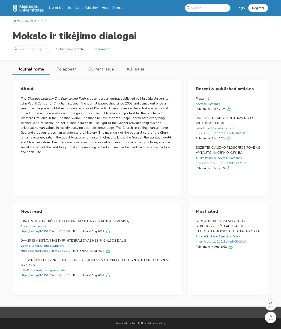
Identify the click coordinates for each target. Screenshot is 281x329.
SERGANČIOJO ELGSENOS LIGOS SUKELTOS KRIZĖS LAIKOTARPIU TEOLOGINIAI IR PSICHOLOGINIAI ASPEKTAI (95, 262)
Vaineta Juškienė (223, 128)
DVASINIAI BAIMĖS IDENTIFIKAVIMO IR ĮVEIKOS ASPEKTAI (224, 120)
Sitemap (118, 8)
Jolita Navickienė (53, 246)
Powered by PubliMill (129, 323)
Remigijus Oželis (55, 270)
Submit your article (70, 49)
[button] (258, 8)
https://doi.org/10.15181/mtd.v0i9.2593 (221, 163)
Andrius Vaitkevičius (34, 226)
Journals (30, 21)
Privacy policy (156, 323)
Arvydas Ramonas (208, 104)
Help (105, 8)
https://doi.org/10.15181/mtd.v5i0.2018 (45, 275)
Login (241, 8)
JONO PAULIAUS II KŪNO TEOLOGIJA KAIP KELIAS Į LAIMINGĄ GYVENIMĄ (75, 221)
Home (17, 21)
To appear (66, 69)
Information (102, 49)
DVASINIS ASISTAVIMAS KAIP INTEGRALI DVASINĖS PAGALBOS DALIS (73, 240)
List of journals (60, 8)
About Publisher (86, 8)
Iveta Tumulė (204, 128)
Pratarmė (202, 98)
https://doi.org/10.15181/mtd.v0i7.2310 (45, 251)
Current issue (101, 69)
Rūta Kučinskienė (31, 270)
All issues (135, 69)
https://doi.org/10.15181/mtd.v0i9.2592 (221, 133)
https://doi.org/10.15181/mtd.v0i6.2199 (45, 231)
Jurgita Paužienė (206, 158)
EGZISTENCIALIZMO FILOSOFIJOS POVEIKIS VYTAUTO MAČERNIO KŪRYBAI (228, 150)
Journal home (31, 69)
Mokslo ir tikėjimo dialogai (74, 36)
